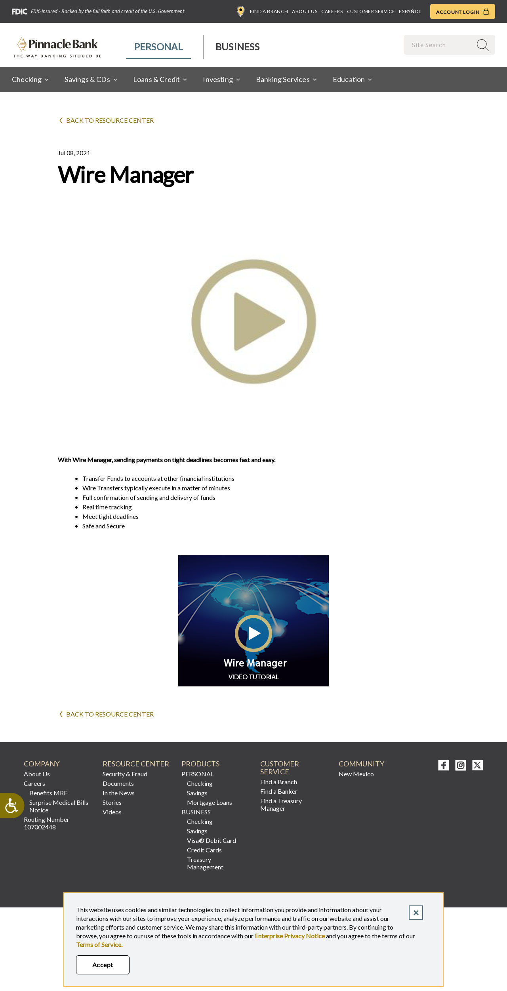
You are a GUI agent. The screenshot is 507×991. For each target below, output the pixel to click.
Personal (158, 46)
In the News (119, 793)
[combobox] (439, 44)
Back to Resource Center (110, 120)
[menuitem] (159, 47)
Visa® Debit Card (211, 840)
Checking (200, 783)
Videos (112, 812)
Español (410, 11)
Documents (118, 783)
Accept (102, 964)
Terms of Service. (99, 944)
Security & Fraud (125, 774)
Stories (112, 802)
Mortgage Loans (209, 802)
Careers (332, 11)
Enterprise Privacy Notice (290, 936)
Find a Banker (278, 791)
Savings (197, 793)
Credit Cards (204, 850)
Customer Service (371, 11)
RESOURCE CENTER (136, 764)
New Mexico (356, 774)
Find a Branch (262, 11)
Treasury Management (205, 863)
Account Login (462, 11)
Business (237, 46)
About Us (304, 11)
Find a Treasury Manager (281, 804)
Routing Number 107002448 (46, 823)
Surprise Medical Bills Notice (58, 806)
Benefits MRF (48, 793)
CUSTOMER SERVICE (279, 768)
